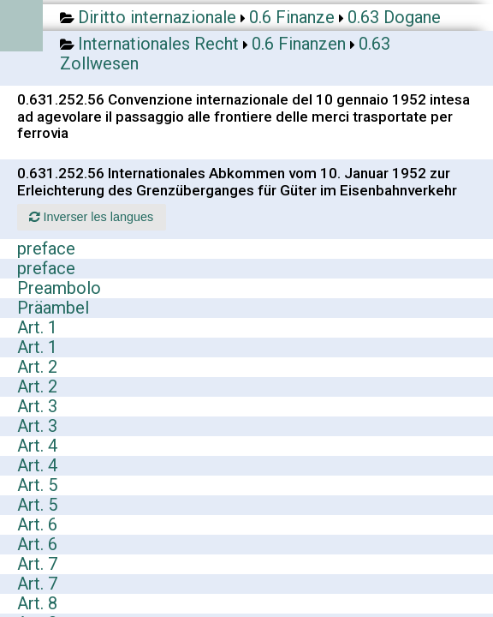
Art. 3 (37, 406)
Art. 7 (37, 564)
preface (46, 248)
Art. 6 (37, 524)
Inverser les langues (91, 217)
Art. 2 (37, 366)
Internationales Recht (158, 43)
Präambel (53, 307)
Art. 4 (37, 445)
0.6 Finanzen (299, 43)
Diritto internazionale (157, 17)
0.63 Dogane (394, 17)
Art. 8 (37, 603)
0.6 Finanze (292, 17)
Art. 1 (37, 327)
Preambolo (59, 288)
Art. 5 (37, 485)
